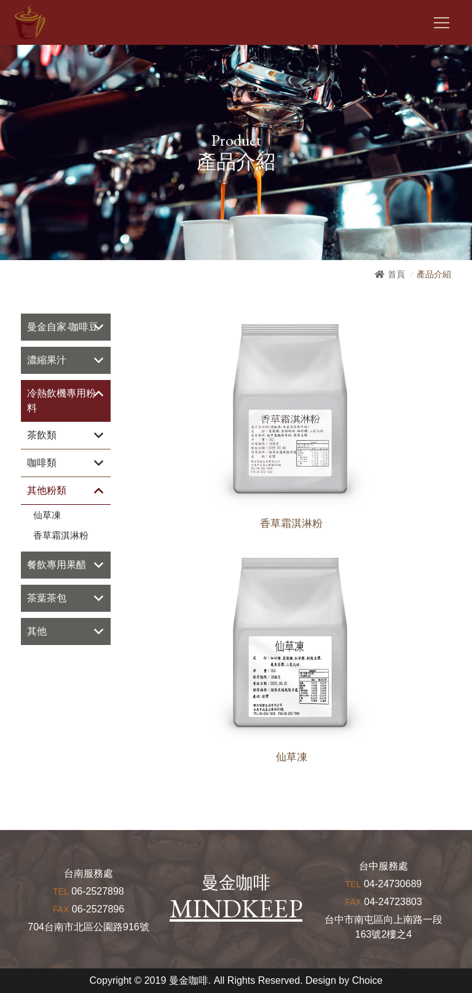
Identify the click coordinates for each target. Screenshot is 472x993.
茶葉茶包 (46, 597)
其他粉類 (46, 490)
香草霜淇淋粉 (60, 535)
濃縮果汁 (46, 360)
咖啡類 (42, 462)
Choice (367, 980)
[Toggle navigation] (441, 23)
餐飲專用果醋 (56, 564)
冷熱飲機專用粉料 (61, 400)
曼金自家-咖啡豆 (62, 326)
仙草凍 (47, 515)
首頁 (396, 274)
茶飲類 (42, 435)
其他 (37, 631)
